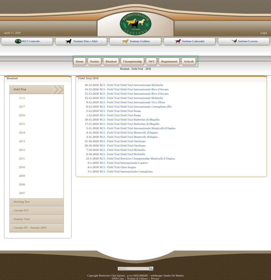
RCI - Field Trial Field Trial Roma (120, 110)
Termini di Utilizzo (137, 278)
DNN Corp (118, 278)
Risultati (125, 68)
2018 (148, 68)
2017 (22, 106)
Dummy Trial (21, 219)
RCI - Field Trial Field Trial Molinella (122, 149)
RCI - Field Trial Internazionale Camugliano (126, 171)
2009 (22, 175)
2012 (22, 149)
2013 (22, 141)
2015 (22, 123)
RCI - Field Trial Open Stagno (118, 167)
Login (263, 32)
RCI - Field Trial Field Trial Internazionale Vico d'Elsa (132, 102)
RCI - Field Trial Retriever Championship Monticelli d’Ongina (137, 158)
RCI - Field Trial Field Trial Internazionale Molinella (131, 84)
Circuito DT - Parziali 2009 (29, 227)
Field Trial (137, 68)
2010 (22, 167)
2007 (22, 193)
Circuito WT (20, 210)
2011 (22, 158)
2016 (22, 115)
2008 (22, 184)
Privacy (155, 278)
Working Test (21, 201)
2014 (22, 132)
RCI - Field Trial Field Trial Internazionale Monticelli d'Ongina (137, 128)
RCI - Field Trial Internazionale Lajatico (124, 162)
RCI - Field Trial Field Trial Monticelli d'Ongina (129, 132)
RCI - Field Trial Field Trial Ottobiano (123, 141)
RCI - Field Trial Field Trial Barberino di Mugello (130, 119)
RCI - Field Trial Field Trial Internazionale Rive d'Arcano (134, 89)
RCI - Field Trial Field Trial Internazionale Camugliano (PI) (136, 106)
